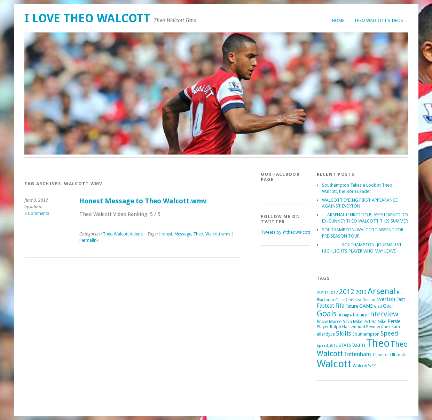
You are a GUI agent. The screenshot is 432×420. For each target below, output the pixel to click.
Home (338, 20)
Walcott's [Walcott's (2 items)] (362, 365)
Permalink (89, 240)
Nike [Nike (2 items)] (382, 321)
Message (182, 234)
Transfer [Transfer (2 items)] (380, 354)
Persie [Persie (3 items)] (393, 321)
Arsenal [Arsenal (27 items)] (382, 291)
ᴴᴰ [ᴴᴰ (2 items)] (374, 365)
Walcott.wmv (217, 234)
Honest (165, 234)
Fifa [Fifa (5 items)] (340, 305)
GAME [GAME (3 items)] (366, 306)
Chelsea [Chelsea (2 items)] (353, 299)
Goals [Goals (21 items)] (327, 313)
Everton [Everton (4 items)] (385, 299)
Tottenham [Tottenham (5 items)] (357, 354)
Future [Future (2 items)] (352, 306)
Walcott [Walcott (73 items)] (334, 364)
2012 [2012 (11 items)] (346, 291)
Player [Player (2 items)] (323, 326)
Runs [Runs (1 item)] (386, 327)
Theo (198, 234)
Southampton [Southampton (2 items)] (365, 334)
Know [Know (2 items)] (322, 321)
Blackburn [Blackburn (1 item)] (325, 300)
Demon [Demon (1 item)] (368, 300)
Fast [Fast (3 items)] (400, 299)
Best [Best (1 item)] (401, 293)
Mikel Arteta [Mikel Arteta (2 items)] (365, 321)
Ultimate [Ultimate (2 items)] (398, 354)
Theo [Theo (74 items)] (378, 343)
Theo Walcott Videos (378, 20)
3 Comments (36, 213)
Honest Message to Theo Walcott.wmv (143, 201)
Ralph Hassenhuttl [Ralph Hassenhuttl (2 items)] (347, 326)
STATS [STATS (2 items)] (345, 345)
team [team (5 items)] (358, 345)
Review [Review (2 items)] (373, 326)
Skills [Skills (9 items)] (343, 333)
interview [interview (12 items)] (383, 314)
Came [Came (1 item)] (340, 300)
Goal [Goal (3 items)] (388, 306)
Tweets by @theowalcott (285, 232)
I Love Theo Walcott (87, 18)
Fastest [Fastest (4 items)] (325, 306)
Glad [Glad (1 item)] (378, 306)
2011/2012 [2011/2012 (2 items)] (327, 292)
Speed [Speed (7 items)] (389, 333)
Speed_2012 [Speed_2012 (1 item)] (327, 345)
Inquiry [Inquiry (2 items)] (360, 314)
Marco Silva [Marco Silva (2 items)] (340, 321)
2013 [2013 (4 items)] (361, 292)
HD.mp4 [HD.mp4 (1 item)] (345, 315)
